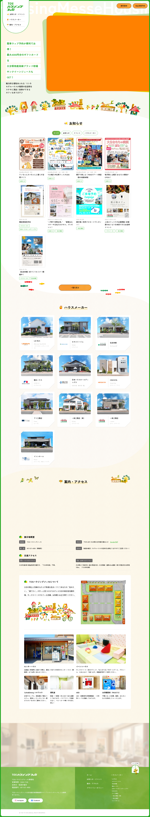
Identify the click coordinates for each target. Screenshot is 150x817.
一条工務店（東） (117, 796)
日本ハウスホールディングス (120, 788)
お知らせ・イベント (94, 779)
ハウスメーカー (90, 133)
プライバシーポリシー (95, 788)
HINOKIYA (114, 791)
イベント (77, 133)
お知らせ (66, 133)
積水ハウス (115, 786)
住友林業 (114, 784)
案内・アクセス (92, 783)
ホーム (89, 775)
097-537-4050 (31, 548)
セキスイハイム (116, 781)
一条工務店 (115, 798)
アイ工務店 (115, 793)
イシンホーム (115, 800)
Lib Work (114, 779)
